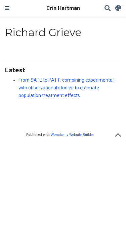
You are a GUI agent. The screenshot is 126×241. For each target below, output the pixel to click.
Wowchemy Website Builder (72, 135)
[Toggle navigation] (7, 8)
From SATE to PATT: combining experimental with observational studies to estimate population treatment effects (66, 87)
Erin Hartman (63, 8)
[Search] (107, 8)
